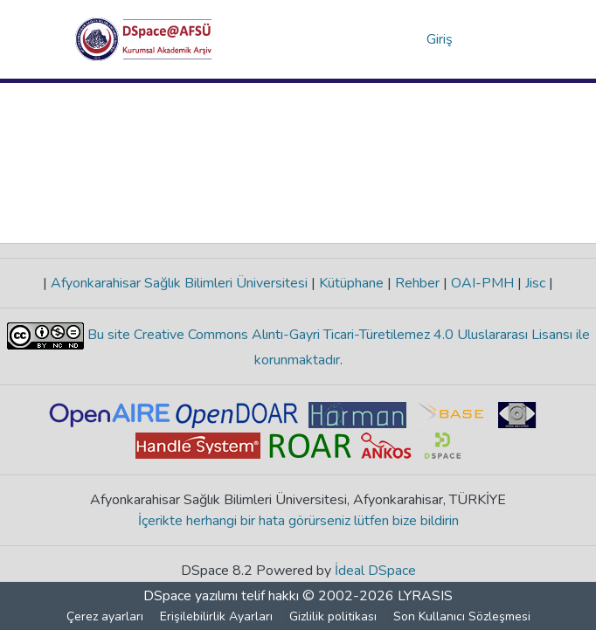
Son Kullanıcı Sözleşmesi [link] (461, 616)
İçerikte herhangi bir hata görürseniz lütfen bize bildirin (298, 520)
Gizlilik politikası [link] (333, 616)
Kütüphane (351, 283)
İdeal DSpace (375, 570)
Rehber (417, 283)
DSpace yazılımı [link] (190, 596)
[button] (143, 39)
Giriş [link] (440, 39)
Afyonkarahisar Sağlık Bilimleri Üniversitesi (179, 283)
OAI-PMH (482, 283)
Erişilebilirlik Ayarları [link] (216, 616)
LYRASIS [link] (425, 596)
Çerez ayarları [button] (104, 616)
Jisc (535, 283)
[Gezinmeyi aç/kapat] (496, 39)
